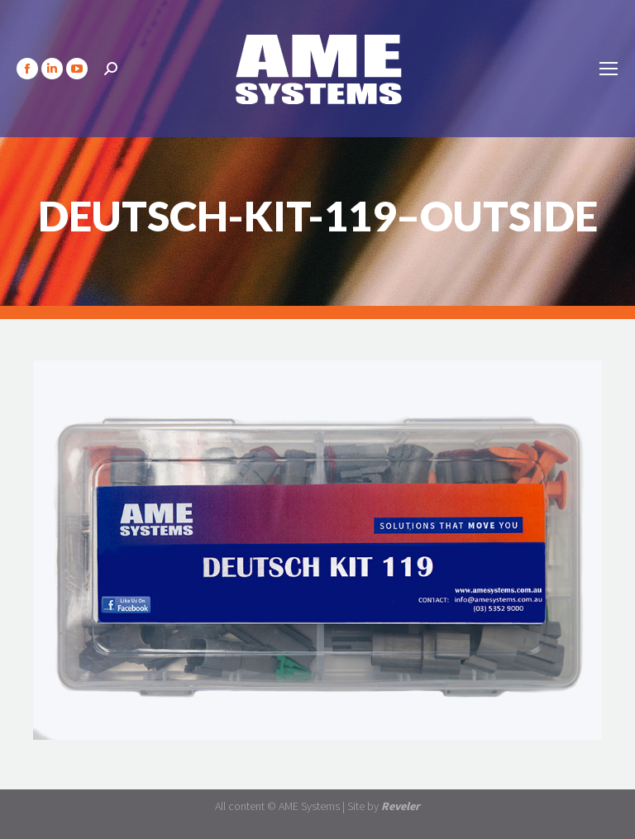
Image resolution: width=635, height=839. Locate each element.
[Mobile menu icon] (608, 69)
